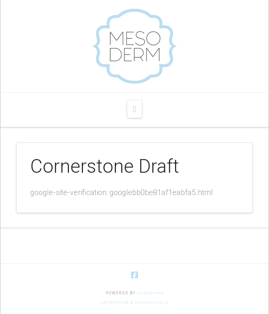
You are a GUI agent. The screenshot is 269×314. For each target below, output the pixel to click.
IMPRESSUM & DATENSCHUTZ (134, 303)
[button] (134, 109)
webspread (151, 293)
